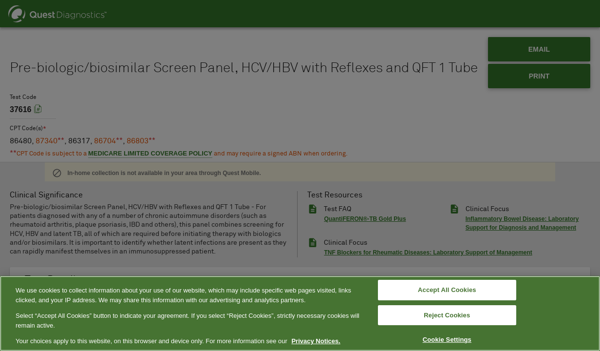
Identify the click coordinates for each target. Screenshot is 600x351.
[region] (300, 313)
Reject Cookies (447, 315)
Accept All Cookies (447, 289)
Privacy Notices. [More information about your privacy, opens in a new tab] (315, 341)
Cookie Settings (447, 340)
